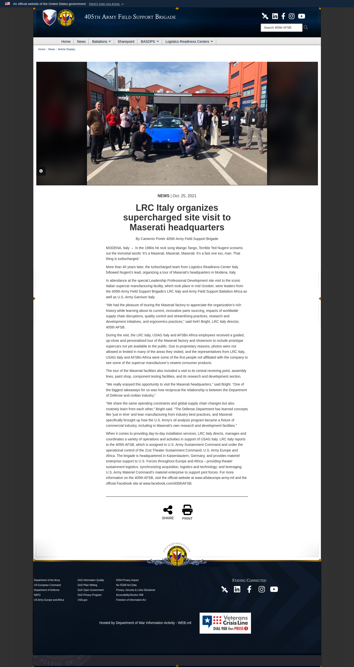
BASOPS (150, 41)
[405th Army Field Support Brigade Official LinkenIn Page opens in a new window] (237, 591)
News (81, 41)
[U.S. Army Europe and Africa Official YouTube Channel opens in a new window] (301, 16)
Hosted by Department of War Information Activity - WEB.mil (145, 623)
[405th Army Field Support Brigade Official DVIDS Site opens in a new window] (265, 16)
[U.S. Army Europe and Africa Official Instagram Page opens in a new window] (291, 16)
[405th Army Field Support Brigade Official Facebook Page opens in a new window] (283, 16)
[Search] (282, 27)
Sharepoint (126, 41)
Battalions (101, 41)
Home (66, 41)
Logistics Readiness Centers (189, 41)
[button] (107, 3)
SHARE (168, 512)
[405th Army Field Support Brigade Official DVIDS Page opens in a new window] (224, 589)
